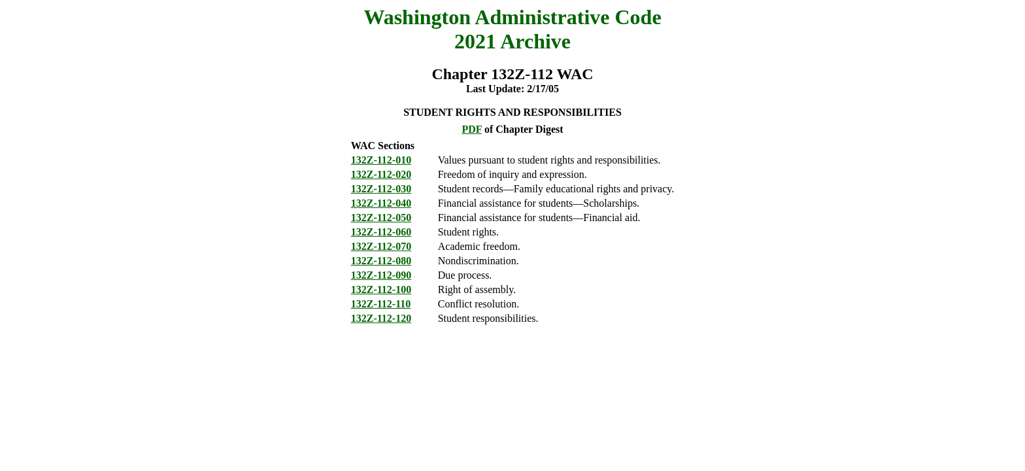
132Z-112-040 (381, 203)
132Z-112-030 (381, 188)
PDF (472, 129)
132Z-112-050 (381, 217)
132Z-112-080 (381, 260)
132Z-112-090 (381, 275)
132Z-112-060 (381, 231)
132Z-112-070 (381, 246)
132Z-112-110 (381, 303)
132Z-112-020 (381, 174)
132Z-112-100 (381, 289)
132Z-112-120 (381, 318)
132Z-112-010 (381, 160)
